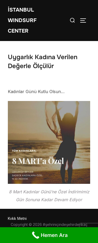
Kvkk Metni (17, 218)
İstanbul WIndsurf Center (22, 20)
